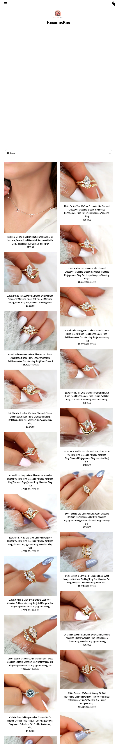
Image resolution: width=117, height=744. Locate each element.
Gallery (21, 728)
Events (21, 723)
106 (73, 684)
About (20, 718)
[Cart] (113, 4)
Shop (20, 713)
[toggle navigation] (5, 3)
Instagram (58, 713)
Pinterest (58, 718)
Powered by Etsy (96, 723)
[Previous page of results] (32, 684)
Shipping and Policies (21, 732)
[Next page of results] (85, 684)
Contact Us (21, 737)
